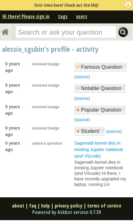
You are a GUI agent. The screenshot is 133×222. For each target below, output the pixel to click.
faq (32, 205)
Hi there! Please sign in (25, 16)
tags (63, 16)
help (45, 205)
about (18, 205)
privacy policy (68, 205)
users (81, 16)
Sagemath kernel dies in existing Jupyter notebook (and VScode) (98, 149)
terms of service (104, 205)
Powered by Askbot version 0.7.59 (66, 212)
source (82, 76)
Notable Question (98, 88)
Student (88, 131)
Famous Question (99, 67)
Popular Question (98, 110)
